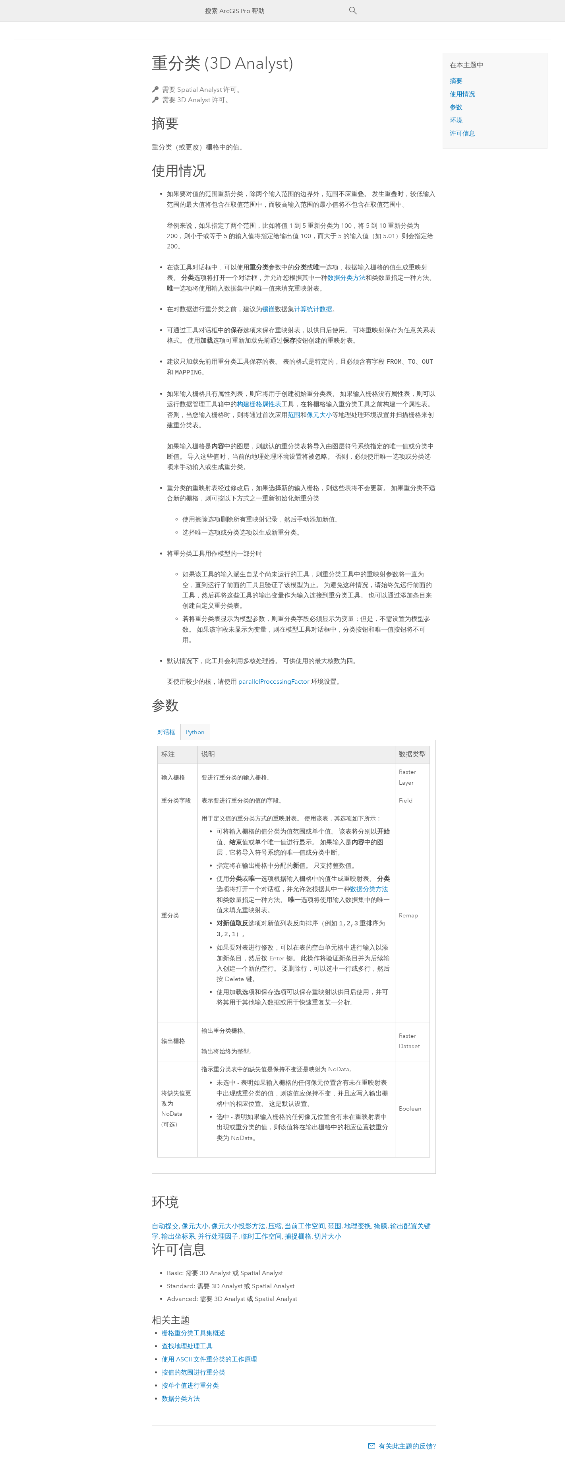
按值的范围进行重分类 (193, 1372)
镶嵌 (268, 309)
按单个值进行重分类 (190, 1385)
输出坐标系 (178, 1236)
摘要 (456, 81)
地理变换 (357, 1226)
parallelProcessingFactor (274, 681)
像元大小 (319, 415)
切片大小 (327, 1236)
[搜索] (353, 11)
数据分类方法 (346, 277)
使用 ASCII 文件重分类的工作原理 (209, 1359)
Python (195, 732)
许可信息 (462, 133)
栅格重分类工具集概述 (193, 1333)
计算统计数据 (313, 309)
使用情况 (462, 94)
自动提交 (165, 1226)
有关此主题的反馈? (407, 1446)
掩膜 (380, 1226)
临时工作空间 (261, 1236)
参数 (456, 107)
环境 (456, 120)
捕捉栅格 (298, 1236)
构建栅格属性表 (259, 404)
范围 (294, 415)
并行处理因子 (218, 1236)
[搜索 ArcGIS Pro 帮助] (274, 11)
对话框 (166, 732)
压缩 (275, 1226)
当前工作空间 (304, 1226)
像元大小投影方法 (238, 1226)
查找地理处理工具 (187, 1346)
